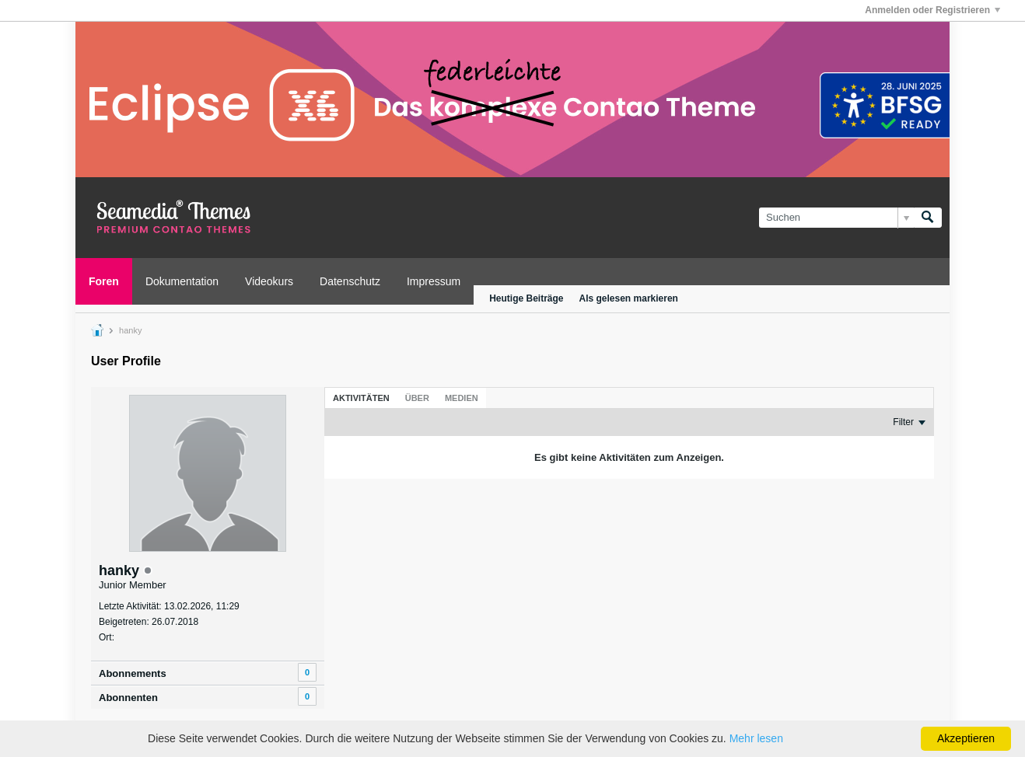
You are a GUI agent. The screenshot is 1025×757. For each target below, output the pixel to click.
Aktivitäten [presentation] (361, 398)
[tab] (361, 398)
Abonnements (132, 673)
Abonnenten (128, 697)
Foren (104, 281)
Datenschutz (350, 281)
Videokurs (269, 281)
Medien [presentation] (461, 398)
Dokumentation (182, 281)
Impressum (433, 281)
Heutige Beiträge (526, 298)
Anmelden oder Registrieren (932, 10)
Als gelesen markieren (628, 298)
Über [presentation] (417, 398)
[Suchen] (836, 218)
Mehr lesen (756, 738)
